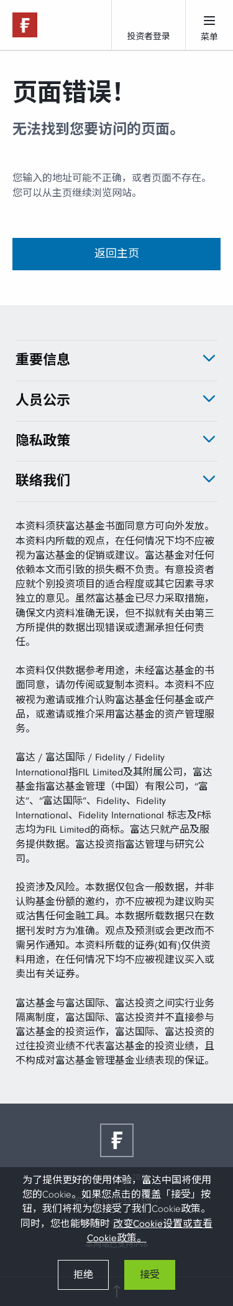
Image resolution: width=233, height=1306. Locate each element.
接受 (150, 1274)
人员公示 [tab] (43, 400)
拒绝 (83, 1274)
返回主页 (116, 253)
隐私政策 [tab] (43, 441)
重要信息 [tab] (43, 360)
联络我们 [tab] (43, 481)
